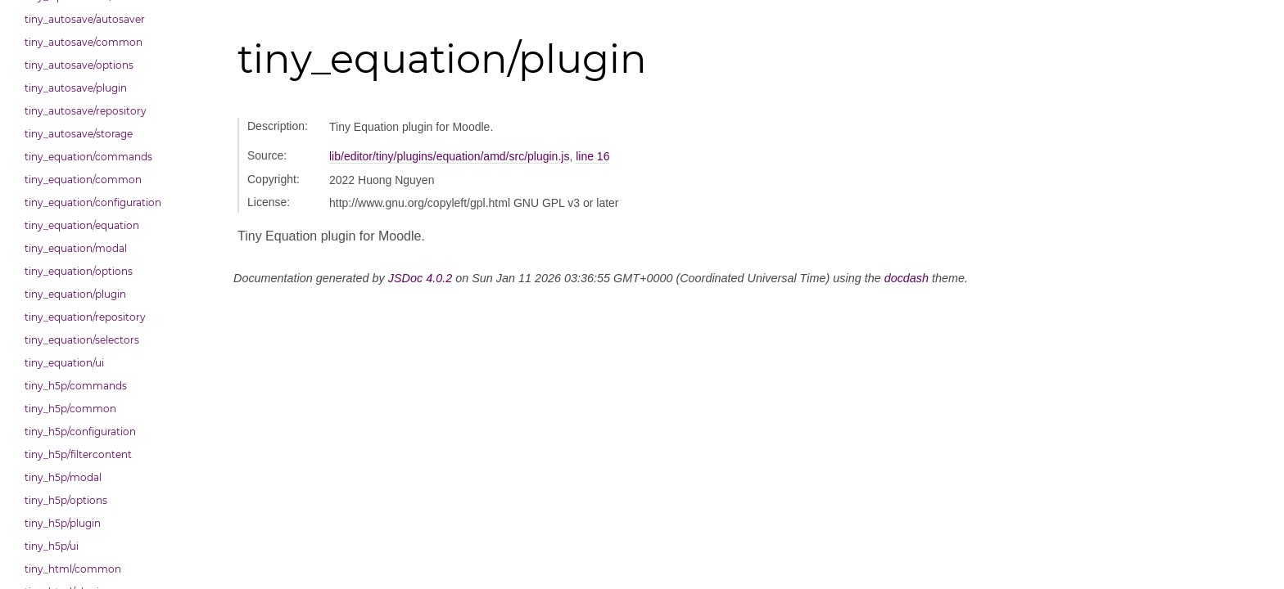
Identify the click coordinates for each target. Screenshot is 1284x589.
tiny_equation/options (79, 271)
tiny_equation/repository (85, 317)
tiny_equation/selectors (82, 340)
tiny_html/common (73, 569)
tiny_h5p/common (70, 408)
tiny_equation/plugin (75, 294)
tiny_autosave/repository (86, 111)
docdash (906, 278)
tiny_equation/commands (88, 157)
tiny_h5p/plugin (63, 523)
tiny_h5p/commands (76, 386)
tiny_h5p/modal (63, 477)
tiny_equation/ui (64, 363)
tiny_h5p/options (66, 500)
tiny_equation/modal (76, 248)
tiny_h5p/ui (52, 546)
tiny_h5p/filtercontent (78, 454)
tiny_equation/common (83, 179)
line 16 (592, 156)
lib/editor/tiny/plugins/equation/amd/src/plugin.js (449, 156)
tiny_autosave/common (83, 42)
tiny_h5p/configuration (80, 431)
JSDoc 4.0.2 (420, 278)
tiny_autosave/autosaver (85, 19)
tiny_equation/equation (82, 225)
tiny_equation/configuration (93, 202)
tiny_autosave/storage (79, 134)
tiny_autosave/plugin (76, 88)
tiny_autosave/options (79, 65)
